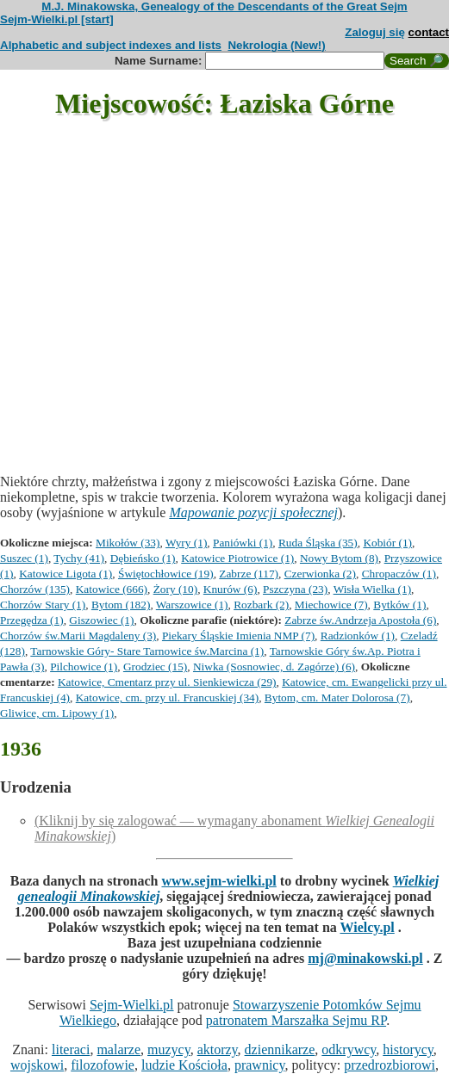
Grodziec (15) (155, 666)
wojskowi (37, 1065)
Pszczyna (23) (295, 589)
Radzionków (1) (358, 635)
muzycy (168, 1049)
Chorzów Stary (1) (42, 604)
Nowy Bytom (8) (339, 558)
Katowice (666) (111, 589)
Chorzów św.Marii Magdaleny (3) (78, 635)
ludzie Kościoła (184, 1065)
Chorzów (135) (35, 589)
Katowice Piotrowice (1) (237, 558)
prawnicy (259, 1065)
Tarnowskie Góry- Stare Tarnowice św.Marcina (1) (147, 651)
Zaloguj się (375, 32)
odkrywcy (348, 1049)
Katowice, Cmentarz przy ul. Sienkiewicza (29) (167, 682)
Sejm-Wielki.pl (132, 1004)
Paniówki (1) (242, 542)
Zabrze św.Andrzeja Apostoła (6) (360, 620)
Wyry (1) (186, 542)
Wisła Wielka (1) (372, 589)
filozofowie (102, 1065)
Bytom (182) (121, 604)
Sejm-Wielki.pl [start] (57, 19)
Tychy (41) (78, 558)
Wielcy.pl (367, 927)
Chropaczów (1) (399, 573)
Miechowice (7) (331, 604)
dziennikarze (280, 1049)
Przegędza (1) (32, 620)
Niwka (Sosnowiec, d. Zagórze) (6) (274, 666)
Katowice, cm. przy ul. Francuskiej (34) (167, 697)
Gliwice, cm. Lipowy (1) (57, 713)
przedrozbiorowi (389, 1065)
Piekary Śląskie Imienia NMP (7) (238, 635)
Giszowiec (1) (101, 620)
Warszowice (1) (192, 604)
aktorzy (217, 1049)
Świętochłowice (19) (166, 573)
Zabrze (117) (248, 573)
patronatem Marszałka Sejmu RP (296, 1020)
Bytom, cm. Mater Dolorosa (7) (337, 697)
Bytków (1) (399, 604)
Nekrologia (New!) (276, 45)
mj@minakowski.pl (365, 958)
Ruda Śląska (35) (318, 542)
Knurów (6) (230, 589)
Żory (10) (175, 589)
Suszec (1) (24, 558)
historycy (408, 1049)
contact (428, 32)
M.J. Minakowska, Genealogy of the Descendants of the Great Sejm (224, 6)
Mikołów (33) (127, 542)
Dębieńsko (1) (143, 558)
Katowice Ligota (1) (65, 573)
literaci (71, 1049)
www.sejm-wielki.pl (218, 880)
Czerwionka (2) (320, 573)
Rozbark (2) (261, 604)
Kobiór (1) (387, 542)
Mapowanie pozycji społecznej (253, 512)
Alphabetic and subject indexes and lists (110, 45)
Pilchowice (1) (83, 666)
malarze (118, 1049)
